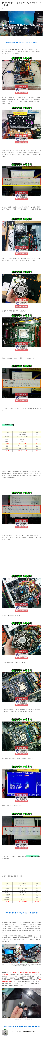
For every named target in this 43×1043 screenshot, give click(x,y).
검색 (37, 3)
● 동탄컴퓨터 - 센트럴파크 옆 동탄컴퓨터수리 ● (20, 3)
